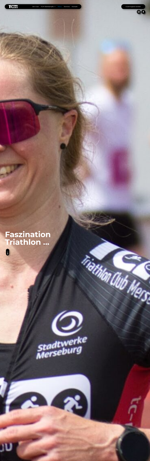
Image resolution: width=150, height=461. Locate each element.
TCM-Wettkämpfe (47, 6)
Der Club (35, 6)
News (60, 6)
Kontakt (74, 6)
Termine (67, 6)
